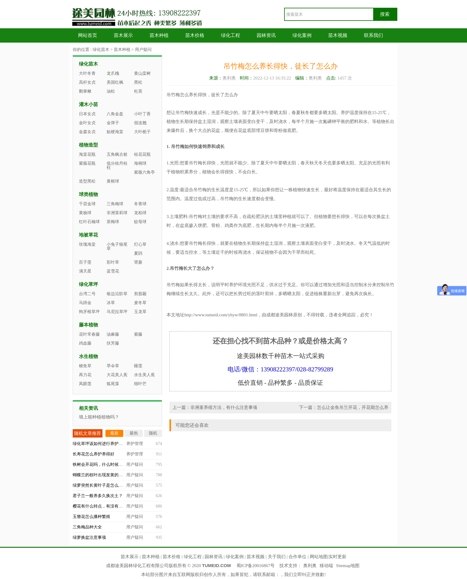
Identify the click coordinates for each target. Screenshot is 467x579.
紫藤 (138, 334)
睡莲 (138, 366)
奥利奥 (310, 565)
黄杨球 (85, 213)
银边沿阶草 (117, 294)
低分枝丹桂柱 (117, 165)
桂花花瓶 (142, 154)
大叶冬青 (87, 73)
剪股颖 (140, 294)
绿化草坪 (88, 284)
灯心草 (140, 244)
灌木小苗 (88, 104)
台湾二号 (87, 294)
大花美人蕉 (117, 375)
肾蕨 (138, 262)
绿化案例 (302, 35)
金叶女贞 (87, 123)
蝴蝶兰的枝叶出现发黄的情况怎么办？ (108, 475)
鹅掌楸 (85, 91)
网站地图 (319, 556)
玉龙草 (140, 311)
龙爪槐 (113, 73)
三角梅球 (115, 204)
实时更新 (337, 556)
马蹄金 (85, 303)
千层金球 (87, 204)
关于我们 (277, 556)
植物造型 (88, 144)
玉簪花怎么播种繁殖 (91, 516)
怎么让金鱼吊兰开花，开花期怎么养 (352, 407)
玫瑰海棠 (87, 244)
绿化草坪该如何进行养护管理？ (102, 443)
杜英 (138, 91)
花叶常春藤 (89, 334)
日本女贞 (87, 114)
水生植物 (88, 356)
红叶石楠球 (89, 222)
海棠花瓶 (87, 154)
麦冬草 (140, 303)
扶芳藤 (113, 343)
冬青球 (140, 204)
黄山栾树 (142, 73)
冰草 (111, 303)
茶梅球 (113, 222)
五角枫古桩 (117, 154)
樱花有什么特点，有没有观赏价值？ (106, 506)
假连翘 (140, 123)
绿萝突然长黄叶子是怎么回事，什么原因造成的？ (118, 485)
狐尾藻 (113, 384)
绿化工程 (230, 35)
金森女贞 (87, 132)
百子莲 (85, 262)
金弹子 (113, 123)
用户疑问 (143, 49)
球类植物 (88, 194)
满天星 (85, 271)
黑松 (138, 82)
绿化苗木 (101, 49)
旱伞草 (113, 366)
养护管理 (134, 443)
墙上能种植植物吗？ (99, 417)
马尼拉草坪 (117, 311)
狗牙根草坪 (89, 311)
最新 (114, 433)
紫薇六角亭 (144, 172)
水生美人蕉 (144, 375)
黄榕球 (113, 181)
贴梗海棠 (115, 132)
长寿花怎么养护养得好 (93, 454)
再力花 (85, 375)
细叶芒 (140, 384)
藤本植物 (88, 324)
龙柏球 (140, 213)
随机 (153, 433)
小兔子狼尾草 (117, 246)
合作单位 (297, 556)
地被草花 (88, 234)
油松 (111, 91)
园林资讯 (266, 35)
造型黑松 (87, 181)
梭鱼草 (85, 366)
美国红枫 (115, 82)
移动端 (326, 565)
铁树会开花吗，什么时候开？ (100, 464)
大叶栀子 (142, 132)
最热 (134, 433)
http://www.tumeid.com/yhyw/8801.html (220, 314)
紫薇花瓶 (87, 163)
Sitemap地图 (347, 565)
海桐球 (140, 163)
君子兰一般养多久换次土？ (98, 496)
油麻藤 (113, 334)
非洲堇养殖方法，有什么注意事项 (223, 407)
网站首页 (87, 35)
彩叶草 (113, 262)
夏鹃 (138, 253)
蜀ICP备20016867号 (255, 565)
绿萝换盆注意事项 (89, 537)
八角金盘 (115, 114)
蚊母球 (140, 222)
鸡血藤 (85, 343)
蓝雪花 (113, 271)
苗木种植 (159, 35)
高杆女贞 (87, 82)
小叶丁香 (142, 114)
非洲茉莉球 (117, 213)
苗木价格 (194, 35)
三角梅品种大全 (87, 527)
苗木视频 (337, 35)
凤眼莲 (85, 384)
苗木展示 (123, 35)
